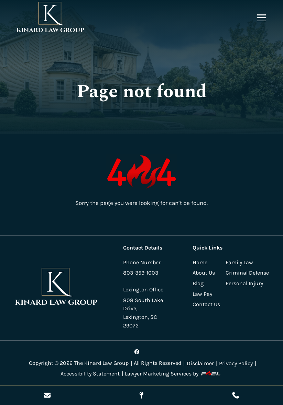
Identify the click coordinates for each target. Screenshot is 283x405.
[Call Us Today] (236, 395)
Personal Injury (244, 283)
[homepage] (56, 288)
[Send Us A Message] (47, 395)
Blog (198, 283)
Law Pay (202, 294)
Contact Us (206, 304)
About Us (204, 272)
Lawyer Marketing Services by (173, 373)
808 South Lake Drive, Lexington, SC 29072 (143, 313)
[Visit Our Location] (141, 395)
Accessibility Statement (90, 373)
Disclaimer (200, 363)
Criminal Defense (247, 272)
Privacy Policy (236, 363)
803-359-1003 (140, 272)
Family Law (239, 262)
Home (200, 262)
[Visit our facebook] (137, 352)
